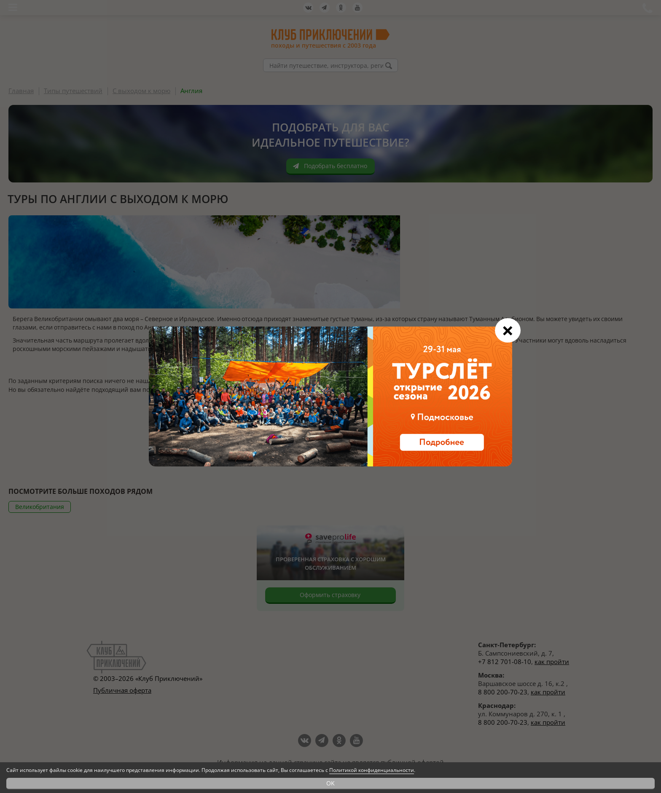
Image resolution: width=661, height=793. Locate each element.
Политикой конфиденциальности (371, 770)
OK (330, 783)
